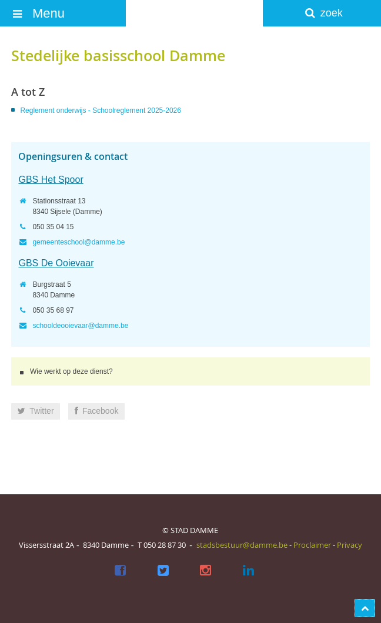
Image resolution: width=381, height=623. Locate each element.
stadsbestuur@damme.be (242, 545)
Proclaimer (312, 545)
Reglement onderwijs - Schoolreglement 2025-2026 (100, 110)
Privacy (349, 545)
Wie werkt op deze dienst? (71, 371)
